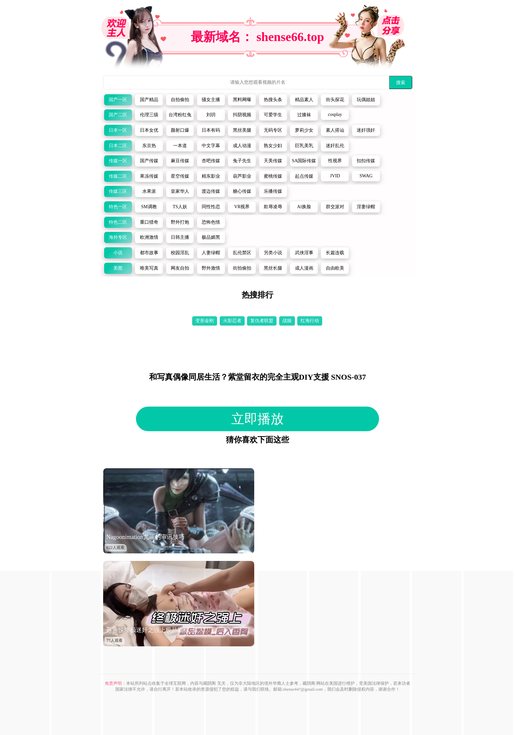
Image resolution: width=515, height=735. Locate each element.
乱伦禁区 (242, 252)
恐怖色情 (211, 222)
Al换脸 (304, 206)
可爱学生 (273, 114)
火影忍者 (232, 320)
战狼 (287, 320)
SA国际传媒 (304, 160)
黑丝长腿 (273, 268)
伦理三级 (149, 114)
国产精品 (149, 99)
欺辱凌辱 (273, 206)
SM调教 (149, 206)
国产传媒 (149, 160)
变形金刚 (204, 320)
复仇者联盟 (261, 320)
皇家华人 (180, 191)
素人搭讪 (335, 130)
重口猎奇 (149, 222)
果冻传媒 (149, 176)
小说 (118, 252)
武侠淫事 (304, 252)
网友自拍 (180, 268)
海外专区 (118, 237)
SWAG (365, 175)
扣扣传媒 (366, 160)
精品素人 (304, 99)
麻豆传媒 (180, 160)
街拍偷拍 (242, 268)
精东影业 (211, 176)
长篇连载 (335, 252)
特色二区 (118, 222)
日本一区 (118, 130)
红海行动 (310, 320)
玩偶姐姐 (366, 99)
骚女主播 (211, 99)
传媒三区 (118, 191)
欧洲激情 (149, 237)
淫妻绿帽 (366, 206)
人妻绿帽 (211, 252)
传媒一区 (118, 160)
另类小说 (273, 252)
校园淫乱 (180, 252)
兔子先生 (242, 160)
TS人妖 (180, 206)
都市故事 (149, 252)
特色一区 (118, 206)
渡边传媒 (211, 191)
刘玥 (210, 114)
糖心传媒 (242, 191)
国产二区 (118, 114)
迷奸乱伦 (335, 145)
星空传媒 (180, 176)
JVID (335, 175)
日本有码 (211, 130)
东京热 (149, 145)
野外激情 (211, 268)
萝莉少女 (304, 130)
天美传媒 (273, 160)
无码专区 (273, 130)
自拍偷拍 (180, 99)
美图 (118, 268)
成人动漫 (242, 145)
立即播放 (257, 419)
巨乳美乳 (304, 145)
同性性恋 (211, 206)
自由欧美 (335, 268)
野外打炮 (180, 222)
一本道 (180, 145)
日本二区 (118, 145)
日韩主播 (180, 237)
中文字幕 (211, 145)
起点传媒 (304, 176)
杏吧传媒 (211, 160)
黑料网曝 (242, 99)
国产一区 (118, 99)
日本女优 (149, 130)
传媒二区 (118, 176)
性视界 (335, 160)
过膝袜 (304, 114)
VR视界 (242, 206)
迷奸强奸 (366, 130)
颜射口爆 (180, 130)
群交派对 (335, 206)
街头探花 (335, 99)
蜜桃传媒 (273, 176)
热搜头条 (273, 99)
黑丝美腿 (242, 130)
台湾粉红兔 (179, 114)
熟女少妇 (273, 145)
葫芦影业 (242, 176)
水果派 (149, 191)
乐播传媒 (273, 191)
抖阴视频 (242, 114)
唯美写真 (149, 268)
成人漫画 (304, 268)
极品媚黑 (211, 237)
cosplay (335, 114)
